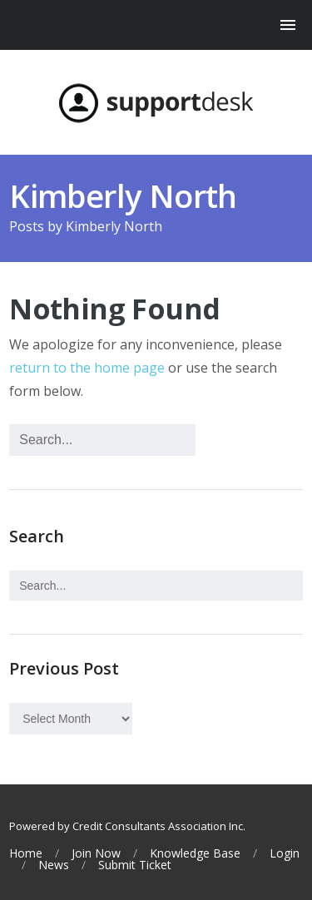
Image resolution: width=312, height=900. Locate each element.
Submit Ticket (134, 865)
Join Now (96, 853)
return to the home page (87, 368)
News (53, 865)
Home (25, 853)
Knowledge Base (195, 853)
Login (285, 853)
